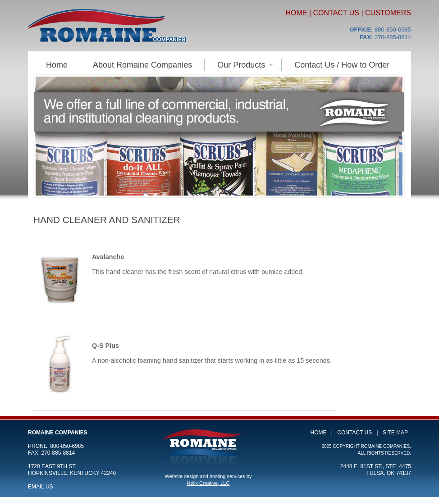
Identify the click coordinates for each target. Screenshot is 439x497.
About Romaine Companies (142, 64)
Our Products (241, 64)
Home (296, 13)
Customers (388, 13)
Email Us (40, 486)
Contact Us (336, 13)
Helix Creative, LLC (208, 483)
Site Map (395, 432)
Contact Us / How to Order (341, 64)
